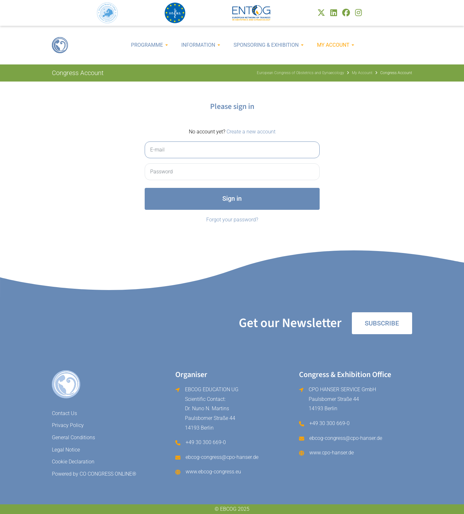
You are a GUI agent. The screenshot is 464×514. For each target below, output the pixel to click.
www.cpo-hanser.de (331, 453)
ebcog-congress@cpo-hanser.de (222, 457)
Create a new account (251, 132)
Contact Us (64, 413)
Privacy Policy (68, 425)
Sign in (232, 198)
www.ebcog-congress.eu (213, 472)
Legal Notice (66, 450)
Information (198, 45)
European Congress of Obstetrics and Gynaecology (300, 73)
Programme (147, 45)
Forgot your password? (232, 220)
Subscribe (382, 323)
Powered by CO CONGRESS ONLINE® (94, 474)
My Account (333, 45)
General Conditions (73, 437)
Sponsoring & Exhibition (266, 45)
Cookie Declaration (73, 462)
